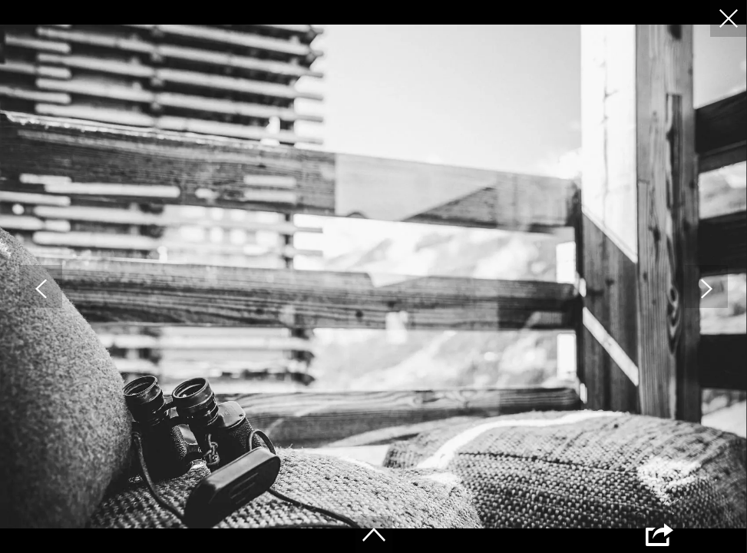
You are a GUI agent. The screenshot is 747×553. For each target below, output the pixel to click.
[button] (40, 286)
